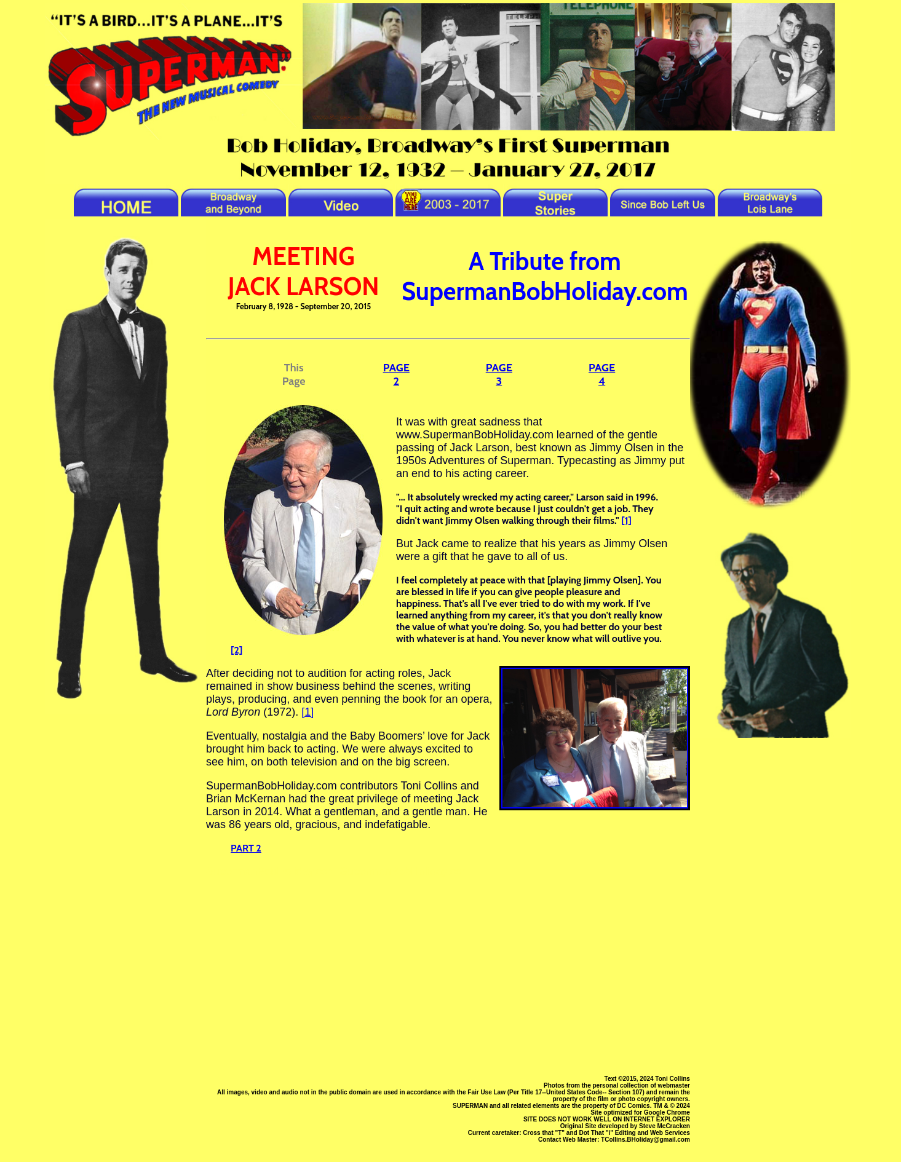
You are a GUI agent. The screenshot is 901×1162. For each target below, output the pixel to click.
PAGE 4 (602, 374)
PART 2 (246, 848)
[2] (236, 650)
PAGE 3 (499, 374)
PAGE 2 (396, 374)
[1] (626, 520)
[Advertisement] (448, 975)
